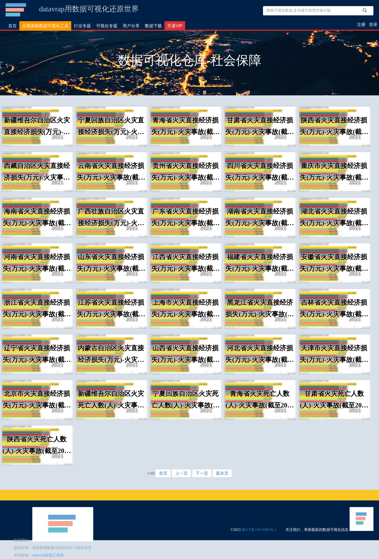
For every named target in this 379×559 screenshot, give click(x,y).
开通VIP (174, 26)
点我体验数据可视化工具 (45, 26)
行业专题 (82, 26)
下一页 (201, 473)
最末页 (222, 473)
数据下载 (153, 26)
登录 (373, 24)
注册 (361, 24)
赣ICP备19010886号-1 (259, 530)
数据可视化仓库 (16, 10)
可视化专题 (106, 26)
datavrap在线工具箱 (48, 555)
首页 (12, 26)
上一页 (181, 473)
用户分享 (131, 26)
